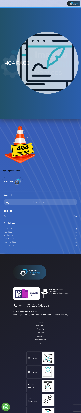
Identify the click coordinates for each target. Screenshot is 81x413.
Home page (12, 181)
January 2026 (9, 245)
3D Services (32, 372)
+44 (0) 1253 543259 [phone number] (31, 305)
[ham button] (3, 4)
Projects (40, 329)
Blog (5, 215)
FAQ (40, 343)
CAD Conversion (32, 399)
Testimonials (40, 339)
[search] (40, 202)
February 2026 (10, 241)
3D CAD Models (31, 386)
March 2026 (9, 238)
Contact (40, 332)
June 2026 (8, 228)
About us (40, 336)
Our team (40, 325)
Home (40, 321)
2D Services (32, 358)
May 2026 (8, 231)
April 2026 (8, 235)
